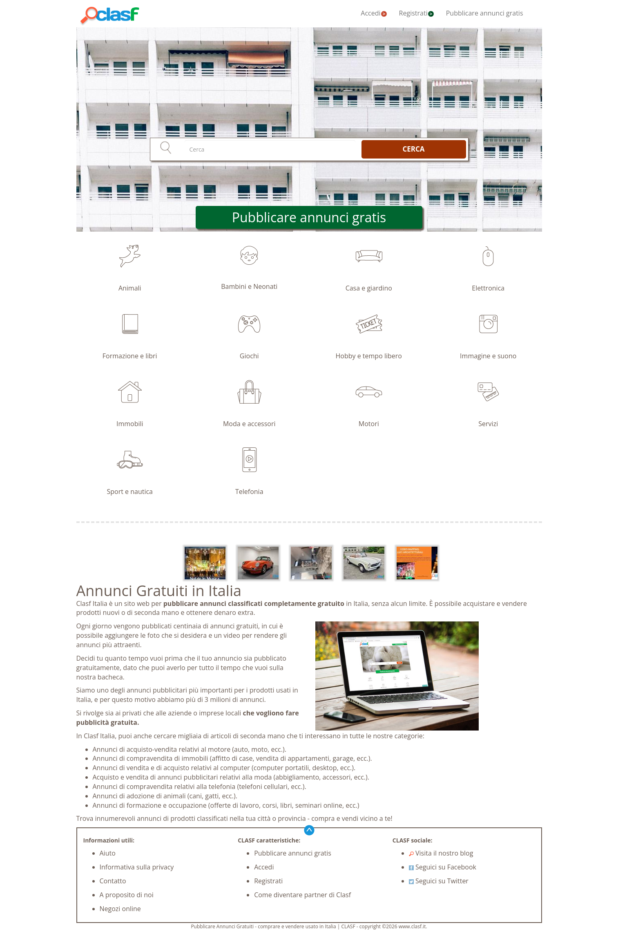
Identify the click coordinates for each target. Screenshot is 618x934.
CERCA (413, 149)
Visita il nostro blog (441, 853)
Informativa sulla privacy (137, 866)
